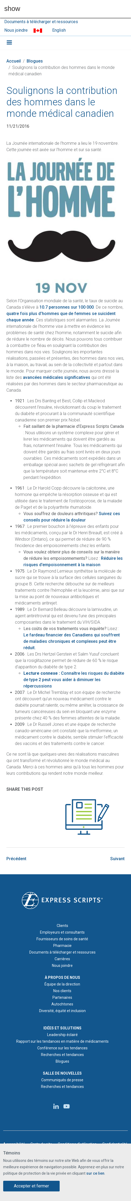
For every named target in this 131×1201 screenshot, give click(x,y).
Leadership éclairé (62, 1035)
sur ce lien (95, 1173)
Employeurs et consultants (62, 932)
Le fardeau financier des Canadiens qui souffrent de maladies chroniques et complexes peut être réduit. (71, 641)
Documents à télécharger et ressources (41, 21)
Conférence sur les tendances (62, 1048)
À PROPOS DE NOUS (62, 977)
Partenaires (62, 997)
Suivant (117, 858)
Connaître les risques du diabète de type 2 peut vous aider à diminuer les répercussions (73, 680)
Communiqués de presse (62, 1080)
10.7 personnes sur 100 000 (66, 307)
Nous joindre (16, 30)
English (59, 30)
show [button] (12, 8)
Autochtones (62, 1004)
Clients (62, 925)
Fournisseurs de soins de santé (62, 939)
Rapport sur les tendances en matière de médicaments (62, 1041)
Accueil (13, 61)
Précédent (16, 858)
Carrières (62, 959)
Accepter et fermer (31, 1185)
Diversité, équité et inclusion (62, 1011)
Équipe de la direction (62, 984)
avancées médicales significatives (56, 377)
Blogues (35, 61)
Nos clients (62, 991)
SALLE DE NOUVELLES (62, 1073)
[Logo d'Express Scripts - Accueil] (62, 900)
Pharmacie (62, 945)
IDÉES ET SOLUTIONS (62, 1028)
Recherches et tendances (62, 1055)
